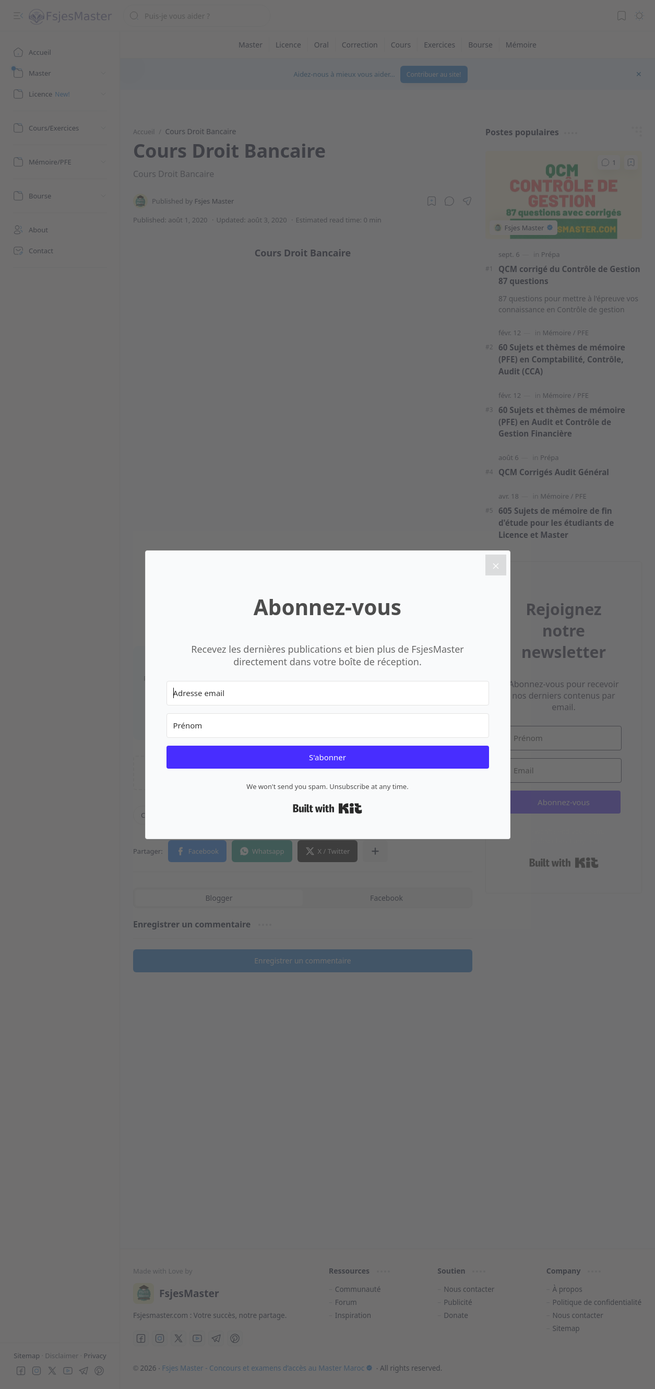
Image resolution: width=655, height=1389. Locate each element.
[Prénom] (327, 725)
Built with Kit (327, 808)
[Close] (495, 565)
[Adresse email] (327, 693)
